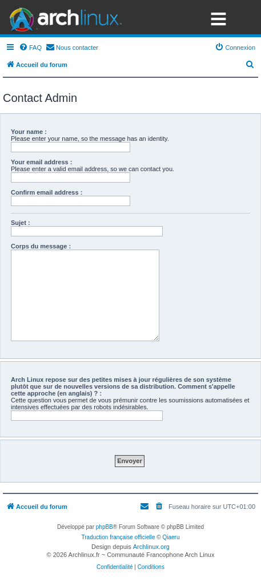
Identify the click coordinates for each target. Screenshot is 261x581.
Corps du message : (41, 246)
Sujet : (20, 222)
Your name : (29, 131)
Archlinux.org (151, 546)
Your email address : (41, 162)
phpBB (104, 527)
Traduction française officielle (118, 537)
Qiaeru (170, 537)
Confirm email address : (46, 192)
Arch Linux (63, 17)
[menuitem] (30, 47)
